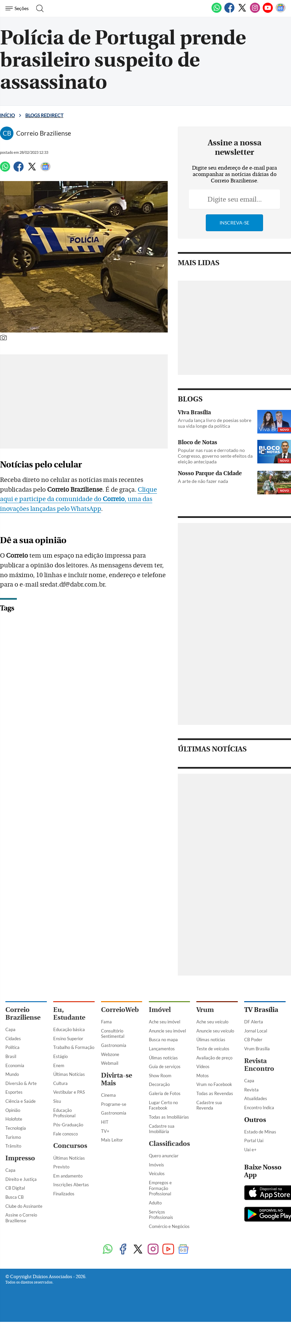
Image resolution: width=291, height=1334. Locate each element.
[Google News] (281, 11)
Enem (58, 1065)
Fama (106, 1021)
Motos (202, 1075)
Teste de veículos (212, 1048)
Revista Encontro (259, 1065)
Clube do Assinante (23, 1206)
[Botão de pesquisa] (37, 8)
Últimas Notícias (69, 1074)
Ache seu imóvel (164, 1021)
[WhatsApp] (217, 11)
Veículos (157, 1173)
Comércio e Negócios (169, 1226)
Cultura (60, 1083)
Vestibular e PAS (69, 1092)
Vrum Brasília (257, 1048)
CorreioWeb (120, 1010)
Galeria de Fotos (165, 1093)
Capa (10, 1029)
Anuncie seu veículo (215, 1030)
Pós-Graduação (68, 1124)
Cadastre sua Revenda (209, 1105)
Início (7, 115)
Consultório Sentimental (112, 1033)
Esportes (14, 1092)
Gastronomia (113, 1045)
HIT (104, 1122)
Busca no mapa (163, 1039)
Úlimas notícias (163, 1057)
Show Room (160, 1075)
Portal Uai (253, 1140)
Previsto (61, 1166)
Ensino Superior (68, 1038)
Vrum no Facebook (214, 1084)
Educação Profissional (64, 1113)
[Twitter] (242, 11)
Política (12, 1047)
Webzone (110, 1054)
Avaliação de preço (214, 1057)
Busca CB (14, 1197)
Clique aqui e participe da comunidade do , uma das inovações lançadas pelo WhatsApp (90, 499)
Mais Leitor (112, 1140)
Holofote (13, 1119)
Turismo (13, 1137)
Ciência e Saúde (20, 1101)
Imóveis (156, 1164)
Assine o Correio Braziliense (21, 1217)
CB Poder (253, 1039)
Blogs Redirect (44, 115)
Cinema (108, 1095)
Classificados (169, 1144)
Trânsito (13, 1146)
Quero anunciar (164, 1155)
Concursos (70, 1146)
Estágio (60, 1056)
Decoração (159, 1084)
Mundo (12, 1074)
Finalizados (63, 1193)
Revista (251, 1089)
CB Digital (15, 1188)
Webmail (109, 1063)
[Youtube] (268, 11)
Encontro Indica (259, 1107)
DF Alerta (253, 1021)
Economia (14, 1065)
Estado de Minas (260, 1131)
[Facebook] (229, 11)
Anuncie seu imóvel (167, 1030)
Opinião (12, 1110)
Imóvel (160, 1010)
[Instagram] (255, 11)
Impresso (20, 1158)
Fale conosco (65, 1133)
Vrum (205, 1010)
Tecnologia (15, 1128)
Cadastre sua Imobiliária (161, 1128)
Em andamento (68, 1176)
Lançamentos (162, 1048)
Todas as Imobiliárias (169, 1117)
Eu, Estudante (69, 1013)
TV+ (105, 1131)
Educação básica (69, 1029)
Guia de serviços (165, 1066)
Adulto (155, 1202)
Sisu (57, 1101)
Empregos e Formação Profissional (160, 1188)
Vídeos (202, 1066)
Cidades (13, 1038)
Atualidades (255, 1098)
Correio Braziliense (22, 1013)
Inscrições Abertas (71, 1184)
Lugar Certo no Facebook (163, 1105)
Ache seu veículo (212, 1021)
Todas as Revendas (214, 1093)
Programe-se (113, 1104)
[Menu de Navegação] (18, 8)
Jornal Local (255, 1030)
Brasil (10, 1056)
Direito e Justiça (21, 1179)
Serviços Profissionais (161, 1214)
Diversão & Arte (21, 1083)
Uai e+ (250, 1149)
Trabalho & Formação (73, 1047)
